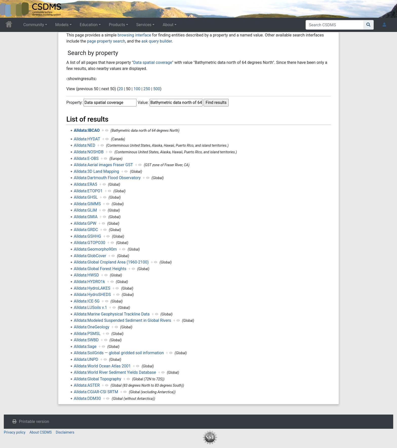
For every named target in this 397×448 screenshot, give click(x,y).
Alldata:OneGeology (91, 327)
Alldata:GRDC (86, 229)
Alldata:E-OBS (86, 158)
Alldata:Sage (85, 346)
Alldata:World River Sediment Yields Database (115, 372)
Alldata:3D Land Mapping (96, 171)
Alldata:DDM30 (87, 398)
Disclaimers (65, 432)
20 (120, 88)
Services (143, 24)
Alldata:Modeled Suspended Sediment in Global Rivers (122, 320)
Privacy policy (14, 432)
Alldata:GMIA (86, 216)
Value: (143, 102)
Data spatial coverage (152, 62)
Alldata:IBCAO (87, 130)
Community (33, 24)
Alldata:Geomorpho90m (95, 249)
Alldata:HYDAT (87, 139)
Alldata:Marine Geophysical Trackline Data (112, 314)
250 (146, 88)
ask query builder (156, 41)
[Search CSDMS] (335, 25)
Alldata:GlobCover (90, 255)
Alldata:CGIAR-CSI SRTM (96, 391)
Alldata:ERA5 (85, 184)
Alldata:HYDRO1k (89, 281)
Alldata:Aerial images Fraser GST (103, 164)
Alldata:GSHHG (87, 236)
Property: (74, 102)
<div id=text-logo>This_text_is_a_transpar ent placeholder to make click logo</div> (8, 9)
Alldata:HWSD (86, 275)
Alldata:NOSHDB (89, 152)
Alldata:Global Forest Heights (100, 268)
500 (156, 88)
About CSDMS (40, 432)
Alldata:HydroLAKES (92, 288)
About (168, 24)
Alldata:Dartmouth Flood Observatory (107, 177)
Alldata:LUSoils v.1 (90, 307)
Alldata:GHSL (86, 197)
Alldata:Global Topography (97, 379)
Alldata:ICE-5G (87, 301)
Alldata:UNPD (86, 359)
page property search (106, 41)
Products (117, 24)
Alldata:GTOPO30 (89, 242)
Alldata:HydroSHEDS (92, 294)
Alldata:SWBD (86, 340)
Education (89, 24)
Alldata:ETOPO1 (88, 191)
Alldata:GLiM (85, 210)
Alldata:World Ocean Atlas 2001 (102, 366)
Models (62, 24)
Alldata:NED (84, 145)
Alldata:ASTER (87, 385)
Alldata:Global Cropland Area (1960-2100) (111, 262)
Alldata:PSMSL (87, 333)
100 (136, 88)
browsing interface (134, 35)
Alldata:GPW (85, 223)
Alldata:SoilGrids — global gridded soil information (119, 352)
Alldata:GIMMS (87, 203)
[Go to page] (368, 25)
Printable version (34, 421)
